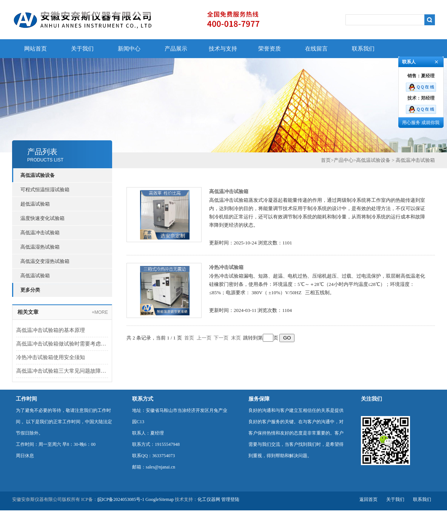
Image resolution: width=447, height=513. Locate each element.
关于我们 (82, 49)
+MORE (100, 312)
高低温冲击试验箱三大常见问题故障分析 (62, 371)
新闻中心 (129, 49)
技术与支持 (223, 49)
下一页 (221, 338)
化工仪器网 (208, 499)
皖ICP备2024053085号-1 (121, 499)
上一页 (204, 338)
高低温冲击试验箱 (40, 232)
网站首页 (35, 49)
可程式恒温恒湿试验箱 (44, 189)
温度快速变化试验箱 (42, 218)
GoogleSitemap (159, 499)
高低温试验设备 (373, 160)
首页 (326, 160)
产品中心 (343, 160)
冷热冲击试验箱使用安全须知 (50, 357)
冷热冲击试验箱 (226, 267)
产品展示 (176, 49)
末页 (236, 338)
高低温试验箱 (35, 275)
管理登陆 (230, 499)
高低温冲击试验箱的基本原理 (51, 330)
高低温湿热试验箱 (40, 247)
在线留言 (316, 49)
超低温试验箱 (35, 204)
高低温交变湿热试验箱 (44, 261)
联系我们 (363, 49)
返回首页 (368, 499)
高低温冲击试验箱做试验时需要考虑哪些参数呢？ (62, 344)
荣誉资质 (269, 49)
